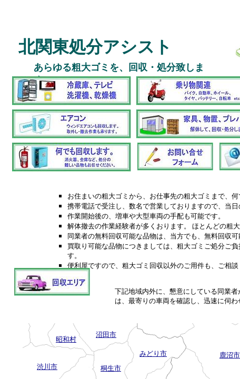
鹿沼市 (229, 355)
